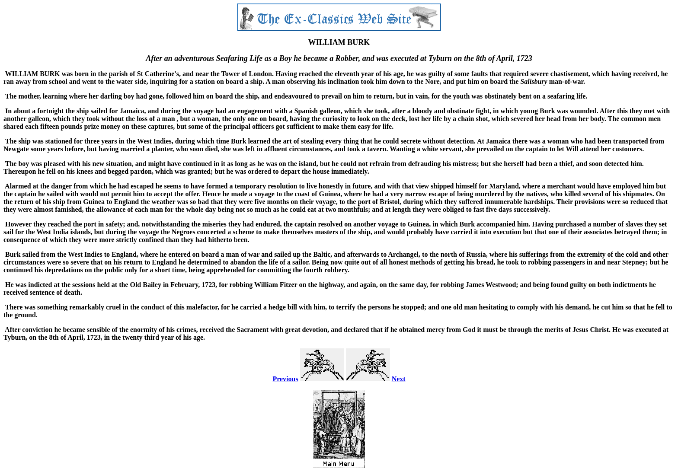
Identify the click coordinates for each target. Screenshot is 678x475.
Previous (285, 379)
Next (399, 379)
